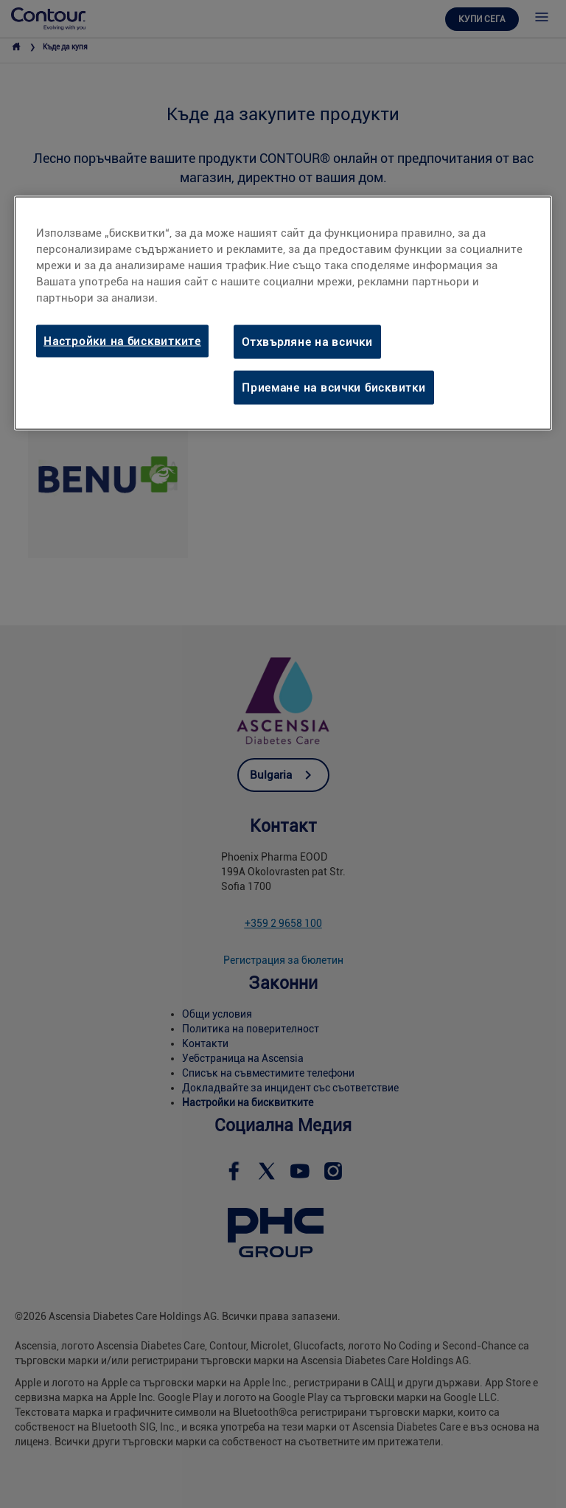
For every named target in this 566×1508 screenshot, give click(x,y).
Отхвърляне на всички (307, 341)
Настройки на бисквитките (122, 340)
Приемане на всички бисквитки (334, 388)
